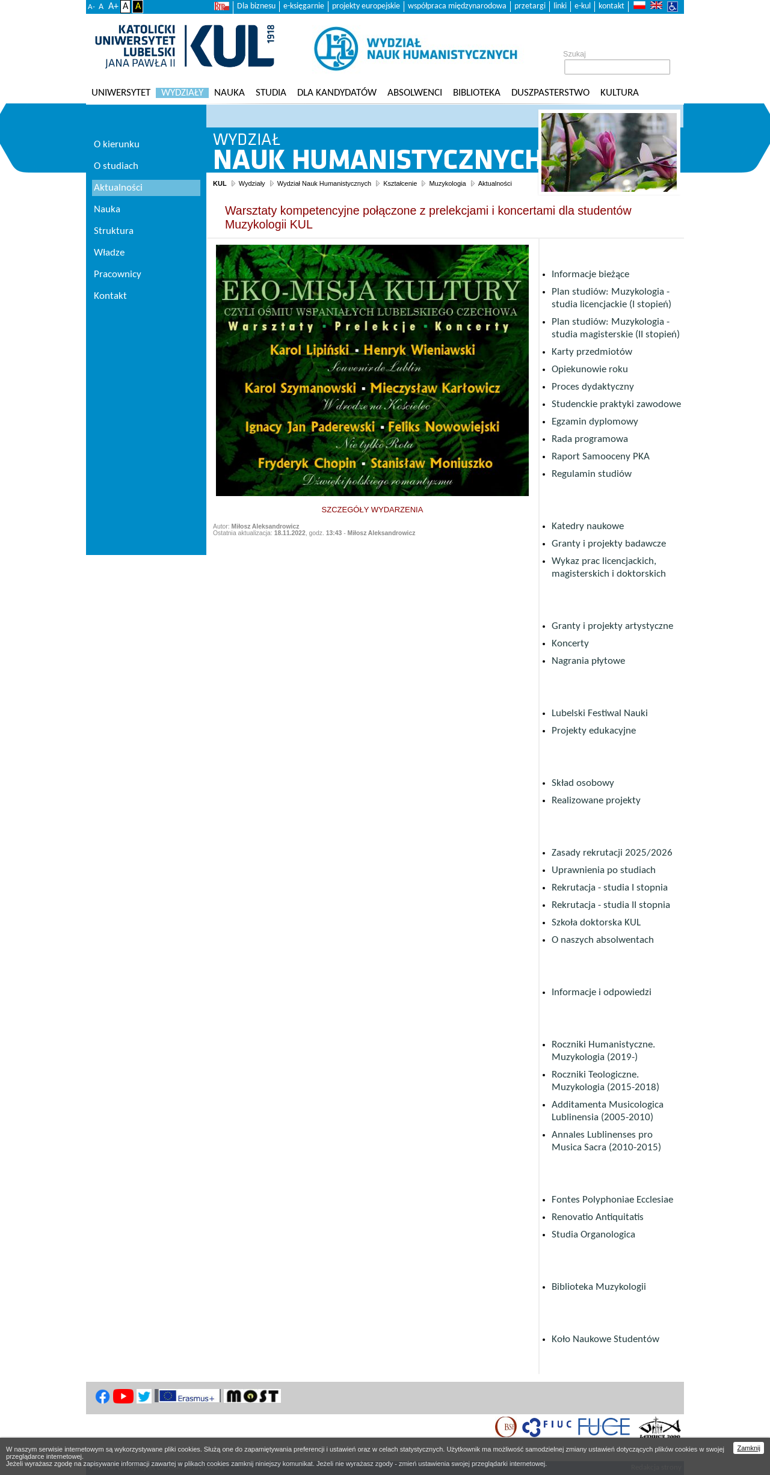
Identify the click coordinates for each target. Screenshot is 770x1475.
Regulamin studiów (592, 474)
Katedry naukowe (588, 526)
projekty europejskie (366, 6)
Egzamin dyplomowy (595, 422)
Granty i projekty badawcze (609, 544)
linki (560, 6)
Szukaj (574, 54)
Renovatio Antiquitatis (598, 1217)
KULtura (619, 93)
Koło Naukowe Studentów (605, 1339)
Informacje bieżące (590, 274)
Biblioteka (476, 93)
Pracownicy (117, 274)
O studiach (116, 166)
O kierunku (117, 145)
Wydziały (182, 93)
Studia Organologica (593, 1235)
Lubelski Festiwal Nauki (600, 713)
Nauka (229, 93)
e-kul (582, 6)
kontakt (611, 6)
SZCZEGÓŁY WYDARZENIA (373, 509)
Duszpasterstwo (550, 93)
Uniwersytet (120, 93)
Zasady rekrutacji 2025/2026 (612, 853)
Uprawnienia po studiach (604, 870)
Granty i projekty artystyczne (612, 626)
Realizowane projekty (596, 801)
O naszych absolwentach (603, 940)
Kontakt (110, 296)
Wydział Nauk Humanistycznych (324, 183)
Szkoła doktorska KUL (596, 923)
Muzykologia (447, 183)
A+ (113, 6)
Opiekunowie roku (590, 369)
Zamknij (748, 1448)
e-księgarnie (303, 6)
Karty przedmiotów (592, 352)
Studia (271, 93)
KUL (220, 183)
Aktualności (495, 183)
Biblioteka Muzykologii (599, 1287)
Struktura (114, 231)
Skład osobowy (583, 783)
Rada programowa (590, 439)
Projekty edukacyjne (594, 731)
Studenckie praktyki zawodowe (616, 404)
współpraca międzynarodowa (457, 6)
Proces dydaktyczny (593, 387)
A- (91, 7)
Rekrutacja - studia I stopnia (610, 888)
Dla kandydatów (337, 93)
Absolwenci (414, 93)
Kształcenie (400, 183)
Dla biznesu (256, 6)
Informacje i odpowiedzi (601, 992)
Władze (109, 253)
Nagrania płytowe (588, 661)
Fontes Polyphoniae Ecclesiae (612, 1200)
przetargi (530, 6)
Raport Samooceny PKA (601, 457)
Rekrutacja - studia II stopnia (611, 905)
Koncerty (570, 644)
